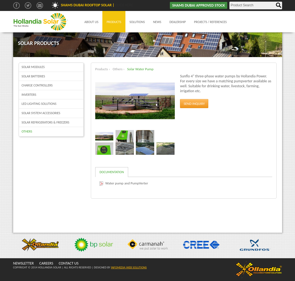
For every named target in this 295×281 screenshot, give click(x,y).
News (157, 22)
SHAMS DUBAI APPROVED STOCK (198, 5)
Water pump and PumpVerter (126, 183)
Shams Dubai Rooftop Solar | (97, 5)
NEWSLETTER (23, 263)
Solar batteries (33, 76)
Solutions (137, 22)
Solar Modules (33, 67)
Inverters (29, 95)
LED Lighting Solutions (39, 104)
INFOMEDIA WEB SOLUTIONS (129, 267)
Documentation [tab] (112, 172)
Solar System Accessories (41, 113)
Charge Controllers (37, 85)
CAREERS (46, 263)
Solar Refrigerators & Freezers (45, 122)
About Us (92, 22)
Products (113, 22)
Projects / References (210, 22)
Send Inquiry (194, 104)
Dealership (178, 22)
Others (27, 131)
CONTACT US (68, 263)
